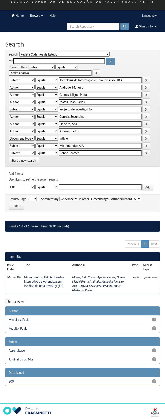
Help (52, 15)
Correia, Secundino (90, 286)
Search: (13, 54)
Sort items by (49, 199)
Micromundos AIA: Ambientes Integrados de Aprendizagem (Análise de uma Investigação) (44, 281)
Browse (36, 15)
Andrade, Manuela (101, 281)
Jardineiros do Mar (21, 359)
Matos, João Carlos (84, 277)
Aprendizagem (18, 350)
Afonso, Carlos (106, 277)
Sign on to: (146, 26)
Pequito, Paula (112, 286)
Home (18, 15)
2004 (12, 381)
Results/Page (17, 199)
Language (149, 15)
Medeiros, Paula (82, 290)
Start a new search (23, 160)
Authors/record (121, 199)
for (10, 61)
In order (84, 199)
